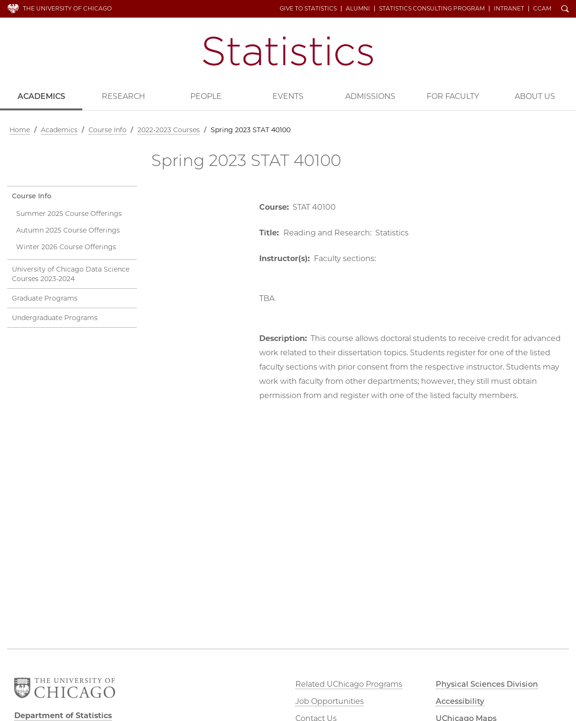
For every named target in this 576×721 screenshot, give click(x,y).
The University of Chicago (67, 8)
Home (20, 130)
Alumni (358, 8)
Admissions (370, 96)
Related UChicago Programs (348, 684)
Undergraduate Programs (55, 317)
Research (123, 96)
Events (288, 96)
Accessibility (460, 701)
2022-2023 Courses (168, 130)
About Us (535, 96)
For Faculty (453, 96)
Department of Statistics (288, 51)
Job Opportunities (329, 701)
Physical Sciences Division (487, 684)
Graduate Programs (45, 298)
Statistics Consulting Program (432, 8)
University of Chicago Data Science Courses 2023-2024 (70, 274)
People (206, 96)
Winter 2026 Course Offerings (66, 247)
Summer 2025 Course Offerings (69, 213)
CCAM (542, 8)
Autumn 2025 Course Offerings (68, 230)
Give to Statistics (308, 8)
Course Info (107, 130)
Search (565, 9)
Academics (41, 96)
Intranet (509, 8)
